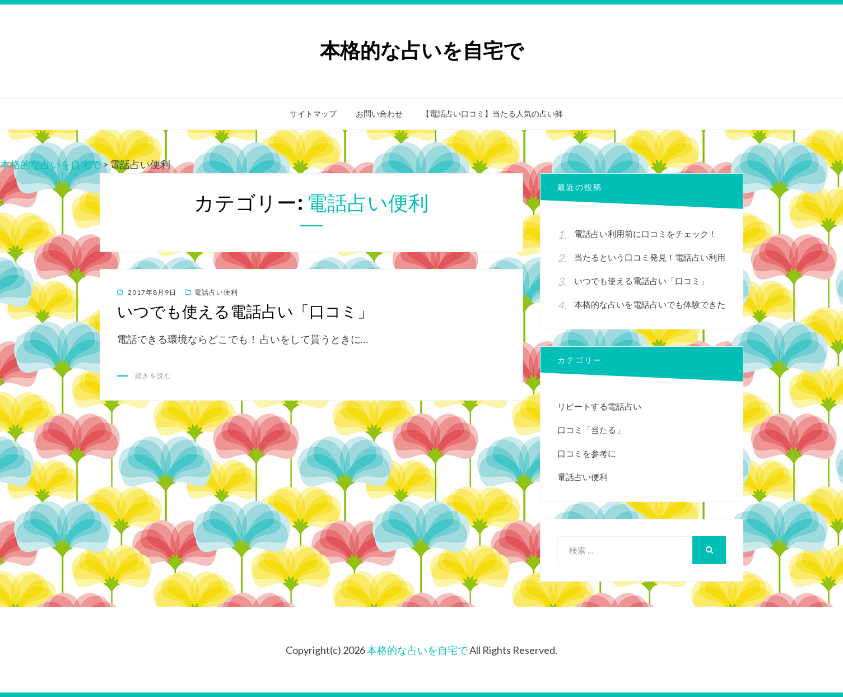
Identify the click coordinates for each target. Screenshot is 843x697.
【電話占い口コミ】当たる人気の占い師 (492, 114)
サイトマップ (313, 114)
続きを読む (153, 375)
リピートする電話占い (599, 406)
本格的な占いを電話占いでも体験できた (649, 304)
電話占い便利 (216, 292)
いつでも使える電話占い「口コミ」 (245, 311)
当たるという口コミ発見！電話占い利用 (649, 257)
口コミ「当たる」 (591, 430)
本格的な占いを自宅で (422, 50)
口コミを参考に (586, 453)
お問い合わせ (379, 114)
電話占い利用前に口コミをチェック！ (645, 234)
